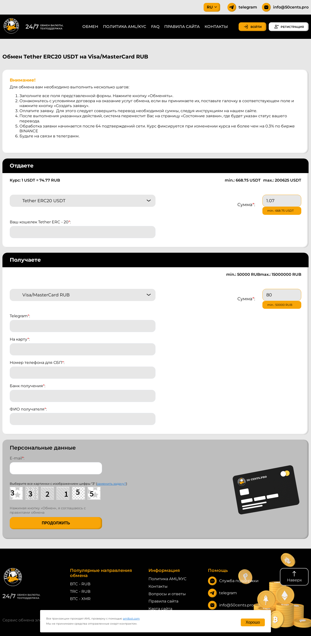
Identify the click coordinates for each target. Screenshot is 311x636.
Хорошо (253, 622)
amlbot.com (131, 618)
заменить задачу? (111, 483)
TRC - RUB (80, 591)
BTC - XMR (80, 598)
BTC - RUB (80, 584)
